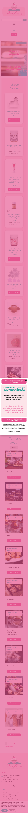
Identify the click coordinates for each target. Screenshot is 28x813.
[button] (26, 379)
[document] (14, 406)
